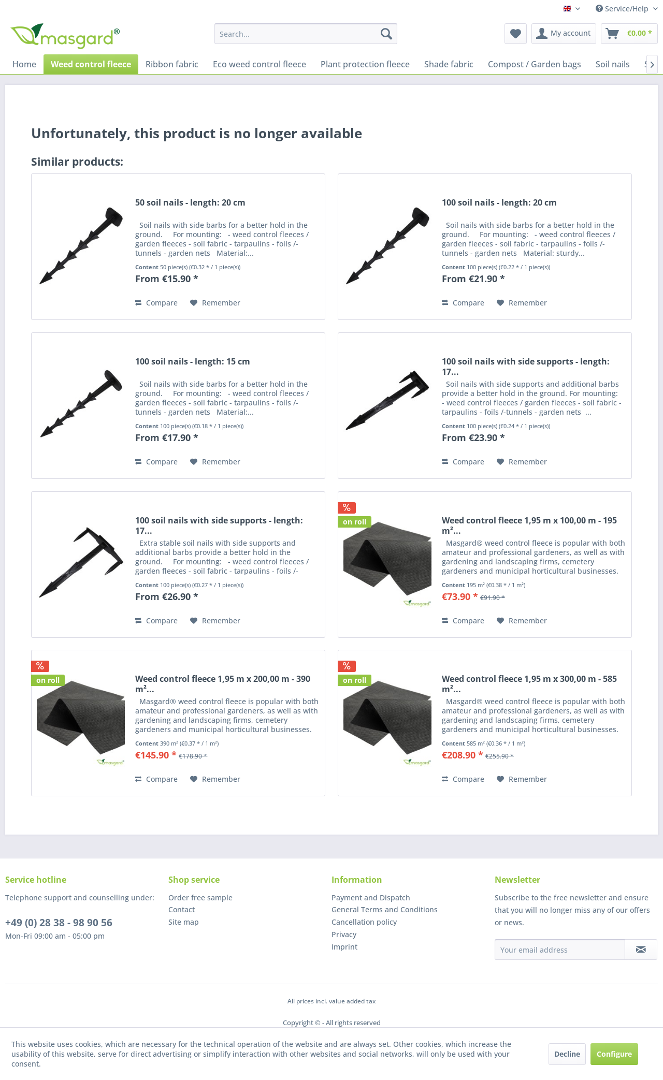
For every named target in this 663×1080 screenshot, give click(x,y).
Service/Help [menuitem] (623, 8)
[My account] (563, 33)
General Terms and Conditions (385, 909)
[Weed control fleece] (91, 64)
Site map (183, 922)
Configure (614, 1054)
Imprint (344, 947)
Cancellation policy (364, 922)
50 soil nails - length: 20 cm (190, 202)
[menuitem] (305, 33)
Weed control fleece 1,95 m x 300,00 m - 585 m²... (529, 684)
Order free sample (200, 897)
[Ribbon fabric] (172, 64)
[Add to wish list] (215, 303)
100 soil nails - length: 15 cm (192, 361)
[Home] (24, 64)
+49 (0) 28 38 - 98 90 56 (58, 922)
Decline (567, 1054)
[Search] (386, 33)
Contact (181, 909)
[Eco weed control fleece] (259, 64)
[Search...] (305, 33)
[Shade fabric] (449, 64)
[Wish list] (516, 33)
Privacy (344, 934)
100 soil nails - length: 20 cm (499, 202)
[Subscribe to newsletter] (641, 949)
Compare (156, 303)
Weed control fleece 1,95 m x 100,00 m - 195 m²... (529, 525)
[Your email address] (560, 949)
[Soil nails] (612, 64)
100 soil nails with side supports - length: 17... (526, 366)
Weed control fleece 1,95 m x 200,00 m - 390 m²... (222, 684)
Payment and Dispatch (371, 897)
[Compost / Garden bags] (534, 64)
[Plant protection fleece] (365, 64)
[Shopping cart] (629, 33)
